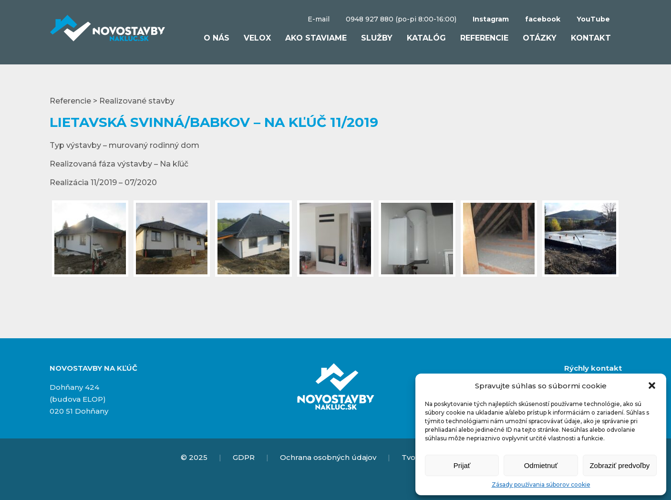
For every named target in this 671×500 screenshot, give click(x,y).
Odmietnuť (541, 465)
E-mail (319, 19)
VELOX (257, 37)
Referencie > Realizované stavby (112, 100)
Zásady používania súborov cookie (541, 484)
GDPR (244, 457)
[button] (652, 385)
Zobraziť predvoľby (619, 465)
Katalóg (426, 37)
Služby (376, 37)
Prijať (462, 465)
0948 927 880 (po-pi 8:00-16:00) (401, 19)
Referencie (484, 37)
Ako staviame (316, 37)
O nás (216, 37)
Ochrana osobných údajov (328, 457)
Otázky (540, 37)
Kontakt (591, 37)
